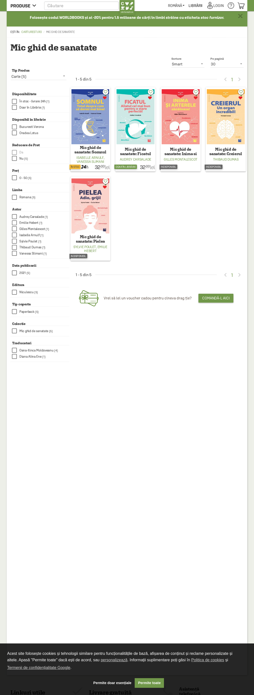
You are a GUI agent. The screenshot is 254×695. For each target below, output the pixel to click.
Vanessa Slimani (90, 162)
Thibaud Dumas (226, 159)
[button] (89, 5)
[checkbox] (40, 101)
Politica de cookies (207, 660)
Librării (213, 5)
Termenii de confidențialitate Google (38, 668)
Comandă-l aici (216, 298)
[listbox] (227, 64)
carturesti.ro (31, 32)
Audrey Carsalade (135, 159)
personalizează (114, 660)
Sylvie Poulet (84, 247)
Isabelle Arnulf (90, 158)
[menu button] (25, 5)
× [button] (240, 16)
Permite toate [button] (149, 683)
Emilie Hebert (95, 249)
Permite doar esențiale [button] (112, 683)
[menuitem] (193, 5)
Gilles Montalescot (180, 159)
